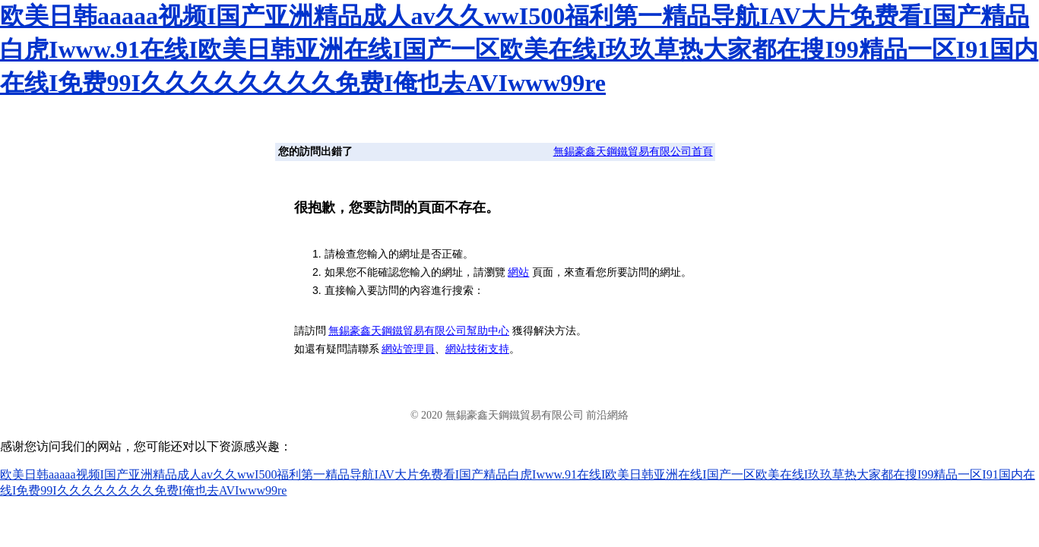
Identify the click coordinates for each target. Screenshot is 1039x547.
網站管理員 (408, 349)
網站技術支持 (477, 349)
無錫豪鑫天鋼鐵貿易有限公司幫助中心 (418, 331)
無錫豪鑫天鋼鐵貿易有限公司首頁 (633, 151)
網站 (518, 272)
